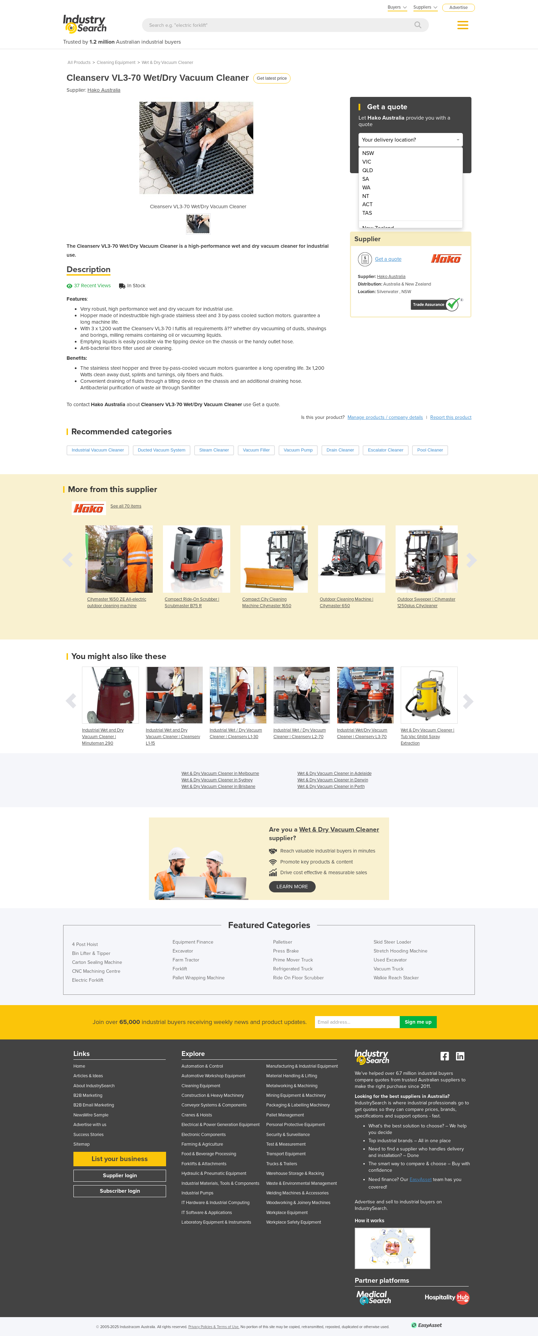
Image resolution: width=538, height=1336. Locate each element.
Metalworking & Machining (291, 1086)
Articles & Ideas (88, 1076)
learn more (292, 886)
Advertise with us (89, 1124)
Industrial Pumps (197, 1193)
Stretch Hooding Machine (401, 951)
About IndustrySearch (94, 1086)
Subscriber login (120, 1191)
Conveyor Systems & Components (214, 1105)
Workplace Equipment (287, 1212)
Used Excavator (390, 960)
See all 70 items (125, 506)
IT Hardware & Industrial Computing (215, 1202)
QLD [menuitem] (367, 170)
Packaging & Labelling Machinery (298, 1105)
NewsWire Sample (90, 1115)
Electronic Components (204, 1134)
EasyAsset (421, 1179)
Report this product (450, 417)
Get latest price (272, 78)
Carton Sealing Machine (97, 962)
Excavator (183, 951)
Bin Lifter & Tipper (91, 953)
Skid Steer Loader (392, 942)
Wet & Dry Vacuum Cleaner (167, 62)
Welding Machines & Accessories (297, 1193)
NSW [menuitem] (368, 153)
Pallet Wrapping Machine (199, 978)
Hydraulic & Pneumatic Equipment (214, 1173)
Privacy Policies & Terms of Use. (213, 1327)
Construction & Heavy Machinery (213, 1095)
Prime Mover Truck (293, 960)
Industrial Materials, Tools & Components (220, 1183)
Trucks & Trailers (281, 1164)
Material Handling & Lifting (291, 1076)
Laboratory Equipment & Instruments (216, 1222)
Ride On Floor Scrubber (298, 978)
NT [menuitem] (365, 196)
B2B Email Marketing (93, 1105)
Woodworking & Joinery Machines (298, 1202)
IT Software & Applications (207, 1212)
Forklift (180, 969)
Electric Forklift (87, 980)
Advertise (458, 7)
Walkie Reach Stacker (396, 978)
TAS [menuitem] (367, 213)
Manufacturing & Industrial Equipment (302, 1066)
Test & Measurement (286, 1144)
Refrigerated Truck (293, 969)
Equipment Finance (193, 942)
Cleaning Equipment (116, 62)
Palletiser (282, 942)
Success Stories (88, 1134)
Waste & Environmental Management (301, 1183)
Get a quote (388, 259)
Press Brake (286, 951)
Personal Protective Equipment (295, 1124)
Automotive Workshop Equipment (213, 1076)
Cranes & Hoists (197, 1115)
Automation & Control (202, 1066)
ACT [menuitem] (367, 204)
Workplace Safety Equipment (293, 1222)
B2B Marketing (87, 1095)
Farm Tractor (186, 960)
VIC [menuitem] (366, 161)
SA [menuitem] (365, 179)
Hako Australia (103, 90)
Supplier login (120, 1175)
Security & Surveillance (288, 1134)
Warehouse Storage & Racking (295, 1173)
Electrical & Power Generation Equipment (221, 1124)
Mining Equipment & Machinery (296, 1095)
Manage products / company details (385, 417)
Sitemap (81, 1144)
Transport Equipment (286, 1154)
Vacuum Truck (389, 969)
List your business (120, 1159)
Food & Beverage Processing (209, 1154)
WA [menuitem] (366, 187)
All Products (79, 62)
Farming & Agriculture (202, 1144)
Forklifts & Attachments (204, 1164)
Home (79, 1066)
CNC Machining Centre (96, 971)
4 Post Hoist (85, 944)
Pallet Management (285, 1115)
